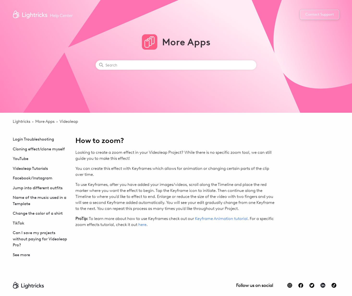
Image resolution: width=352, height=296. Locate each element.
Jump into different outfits (38, 187)
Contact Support (319, 14)
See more (21, 254)
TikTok (18, 223)
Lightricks (21, 121)
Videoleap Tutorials (30, 168)
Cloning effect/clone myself (39, 149)
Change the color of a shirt (38, 213)
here (142, 224)
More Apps (45, 121)
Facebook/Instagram (32, 178)
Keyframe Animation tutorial (221, 218)
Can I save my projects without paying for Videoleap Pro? (40, 238)
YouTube (20, 158)
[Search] (176, 65)
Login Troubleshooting (33, 139)
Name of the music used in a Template (39, 200)
